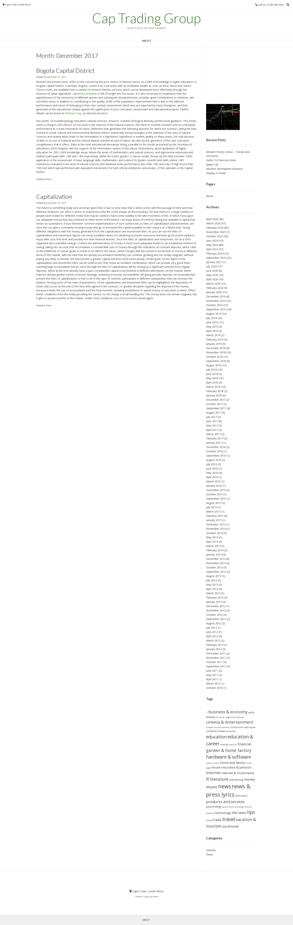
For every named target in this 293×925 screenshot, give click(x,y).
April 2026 (212, 219)
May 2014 (212, 537)
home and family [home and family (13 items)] (232, 762)
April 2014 (212, 541)
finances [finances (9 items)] (233, 744)
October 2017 (214, 404)
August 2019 (213, 313)
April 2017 (212, 430)
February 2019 (214, 339)
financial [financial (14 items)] (244, 744)
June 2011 (212, 670)
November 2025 (216, 232)
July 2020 (211, 266)
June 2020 (212, 270)
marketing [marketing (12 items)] (236, 779)
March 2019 (213, 335)
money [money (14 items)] (249, 779)
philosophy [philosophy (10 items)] (241, 795)
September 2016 (216, 455)
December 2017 (216, 399)
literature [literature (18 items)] (219, 779)
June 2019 (212, 322)
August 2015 (213, 503)
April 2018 (212, 382)
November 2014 (216, 528)
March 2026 (213, 223)
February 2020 (214, 288)
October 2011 (214, 662)
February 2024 (214, 253)
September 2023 (216, 258)
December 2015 (216, 490)
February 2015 (214, 516)
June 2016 (212, 468)
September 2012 (216, 619)
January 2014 (214, 554)
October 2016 (214, 451)
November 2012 (216, 610)
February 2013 (214, 597)
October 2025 (214, 236)
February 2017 (214, 438)
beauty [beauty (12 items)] (210, 717)
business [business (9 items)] (240, 717)
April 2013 (212, 589)
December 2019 (216, 296)
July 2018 (211, 369)
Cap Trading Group (146, 18)
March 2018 (213, 387)
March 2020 (213, 283)
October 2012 (214, 614)
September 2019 (216, 309)
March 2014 (213, 546)
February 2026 (214, 227)
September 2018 (216, 361)
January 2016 (214, 485)
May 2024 (212, 245)
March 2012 (213, 640)
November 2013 (216, 563)
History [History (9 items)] (209, 763)
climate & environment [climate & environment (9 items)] (217, 727)
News (48, 179)
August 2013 (213, 576)
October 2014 (214, 533)
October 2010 (214, 688)
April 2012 (212, 636)
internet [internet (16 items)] (213, 772)
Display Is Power (216, 173)
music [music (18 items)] (212, 787)
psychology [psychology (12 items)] (213, 806)
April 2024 (212, 249)
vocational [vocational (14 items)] (230, 826)
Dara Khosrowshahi (125, 298)
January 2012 (214, 649)
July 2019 (211, 318)
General (210, 850)
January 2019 (214, 344)
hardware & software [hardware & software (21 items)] (228, 757)
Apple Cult (212, 164)
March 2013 (213, 593)
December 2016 (216, 447)
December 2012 (216, 606)
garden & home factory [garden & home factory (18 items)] (228, 750)
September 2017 (216, 408)
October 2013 (214, 567)
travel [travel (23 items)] (228, 819)
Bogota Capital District (65, 70)
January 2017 (214, 442)
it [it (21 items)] (207, 779)
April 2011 (212, 679)
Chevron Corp (73, 113)
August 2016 (213, 460)
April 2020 (212, 279)
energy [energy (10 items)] (224, 744)
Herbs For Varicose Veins (221, 160)
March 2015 (213, 511)
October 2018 (214, 356)
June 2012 (212, 632)
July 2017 (211, 417)
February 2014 (214, 550)
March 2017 (213, 434)
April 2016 (212, 477)
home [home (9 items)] (217, 763)
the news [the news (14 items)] (239, 812)
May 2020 (212, 275)
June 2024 (212, 240)
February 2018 (214, 391)
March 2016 (213, 481)
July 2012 (211, 627)
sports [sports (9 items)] (225, 807)
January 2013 (214, 602)
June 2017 (212, 421)
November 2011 (216, 657)
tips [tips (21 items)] (251, 812)
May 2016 (212, 473)
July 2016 (211, 464)
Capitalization (54, 196)
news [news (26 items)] (224, 786)
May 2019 (212, 326)
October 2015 (214, 494)
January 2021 (214, 262)
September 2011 (216, 666)
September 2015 (216, 498)
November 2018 (216, 352)
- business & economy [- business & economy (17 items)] (227, 711)
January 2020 (214, 292)
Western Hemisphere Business (224, 169)
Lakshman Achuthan (85, 93)
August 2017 (213, 412)
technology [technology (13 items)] (223, 813)
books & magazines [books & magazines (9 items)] (225, 717)
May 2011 (212, 675)
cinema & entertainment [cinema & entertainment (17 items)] (229, 722)
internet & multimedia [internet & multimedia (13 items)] (237, 773)
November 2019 (216, 301)
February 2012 (214, 645)
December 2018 (216, 348)
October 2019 (214, 305)
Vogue (146, 896)
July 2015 (211, 507)
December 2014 (216, 524)
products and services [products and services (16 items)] (225, 801)
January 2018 (214, 395)
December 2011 (216, 653)
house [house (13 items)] (216, 767)
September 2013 (216, 571)
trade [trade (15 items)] (217, 819)
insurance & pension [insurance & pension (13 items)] (236, 767)
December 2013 (216, 559)
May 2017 (212, 425)
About (146, 40)
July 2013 (211, 580)
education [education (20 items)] (216, 737)
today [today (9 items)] (209, 820)
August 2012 (213, 623)
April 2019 (212, 331)
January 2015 (214, 520)
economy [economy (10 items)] (231, 731)
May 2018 (212, 378)
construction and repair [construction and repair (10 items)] (242, 727)
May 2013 (212, 584)
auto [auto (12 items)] (251, 712)
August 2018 (213, 365)
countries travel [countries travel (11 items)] (215, 731)
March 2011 (213, 683)
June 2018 (212, 374)
